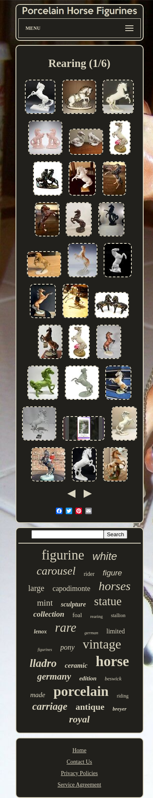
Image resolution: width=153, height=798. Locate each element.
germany (54, 676)
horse (112, 661)
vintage (102, 644)
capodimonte (72, 588)
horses (115, 586)
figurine (63, 555)
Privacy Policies (79, 773)
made (37, 695)
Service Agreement (79, 785)
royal (79, 719)
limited (115, 631)
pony (67, 647)
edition (88, 678)
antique (89, 707)
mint (45, 603)
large (36, 588)
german (91, 632)
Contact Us (79, 762)
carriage (49, 706)
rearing (96, 616)
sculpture (73, 604)
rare (65, 627)
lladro (43, 663)
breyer (119, 709)
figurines (45, 649)
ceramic (76, 665)
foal (77, 615)
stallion (118, 615)
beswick (113, 678)
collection (48, 614)
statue (108, 601)
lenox (40, 632)
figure (112, 572)
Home (79, 750)
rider (89, 574)
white (104, 556)
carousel (56, 570)
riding (123, 696)
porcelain (81, 691)
